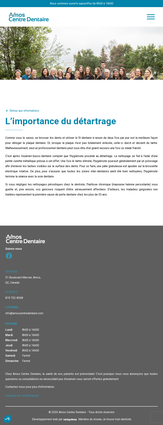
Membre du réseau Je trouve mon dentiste (104, 419)
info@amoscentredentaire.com (24, 313)
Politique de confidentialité (22, 395)
